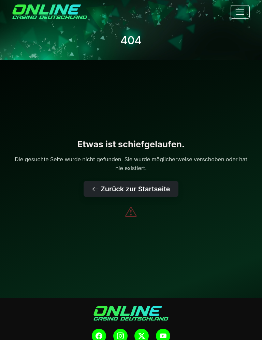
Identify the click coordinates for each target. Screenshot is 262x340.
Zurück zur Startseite (131, 189)
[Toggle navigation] (240, 12)
